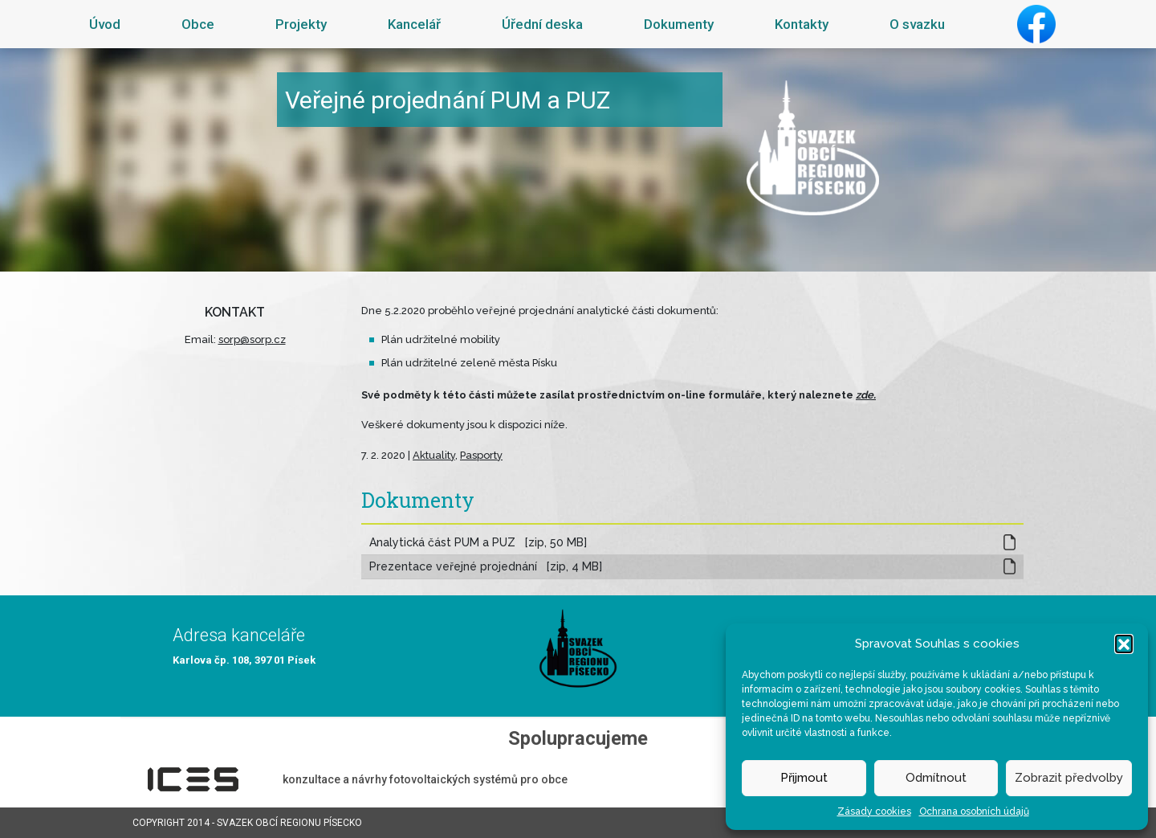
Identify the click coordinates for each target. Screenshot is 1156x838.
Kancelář (414, 24)
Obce (197, 24)
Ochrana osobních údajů (974, 811)
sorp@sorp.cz (252, 339)
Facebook (1036, 24)
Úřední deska (542, 24)
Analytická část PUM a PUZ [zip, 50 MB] (478, 542)
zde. (866, 395)
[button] (1124, 644)
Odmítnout (936, 778)
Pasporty (481, 455)
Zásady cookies (874, 811)
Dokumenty (679, 24)
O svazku (917, 24)
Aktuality (434, 455)
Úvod (104, 24)
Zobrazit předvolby (1069, 778)
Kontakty (801, 24)
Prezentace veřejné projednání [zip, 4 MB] (485, 566)
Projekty (301, 24)
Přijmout (804, 778)
